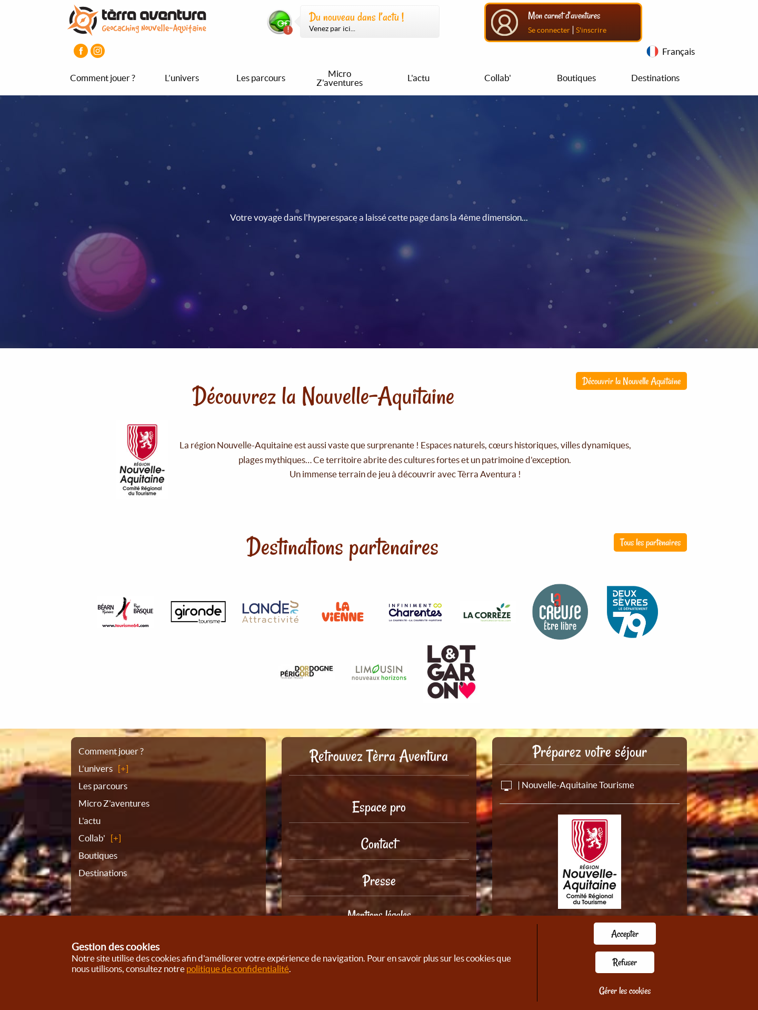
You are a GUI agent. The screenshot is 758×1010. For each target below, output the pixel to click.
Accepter (625, 933)
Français (678, 51)
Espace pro (379, 807)
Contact (379, 844)
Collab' (497, 78)
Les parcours (260, 78)
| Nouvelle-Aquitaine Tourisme (567, 785)
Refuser (625, 962)
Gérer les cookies (625, 990)
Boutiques (576, 78)
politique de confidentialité (237, 969)
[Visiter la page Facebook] (81, 51)
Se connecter (549, 30)
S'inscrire (591, 30)
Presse (379, 880)
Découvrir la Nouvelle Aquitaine (631, 381)
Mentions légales (379, 915)
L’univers (182, 78)
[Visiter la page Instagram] (98, 51)
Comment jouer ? (102, 78)
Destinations (655, 78)
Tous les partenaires (650, 542)
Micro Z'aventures (339, 77)
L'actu (418, 78)
